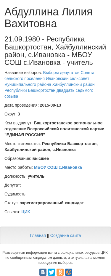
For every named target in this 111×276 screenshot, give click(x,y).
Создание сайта (65, 235)
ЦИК (25, 211)
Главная (38, 235)
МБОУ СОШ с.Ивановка (58, 167)
